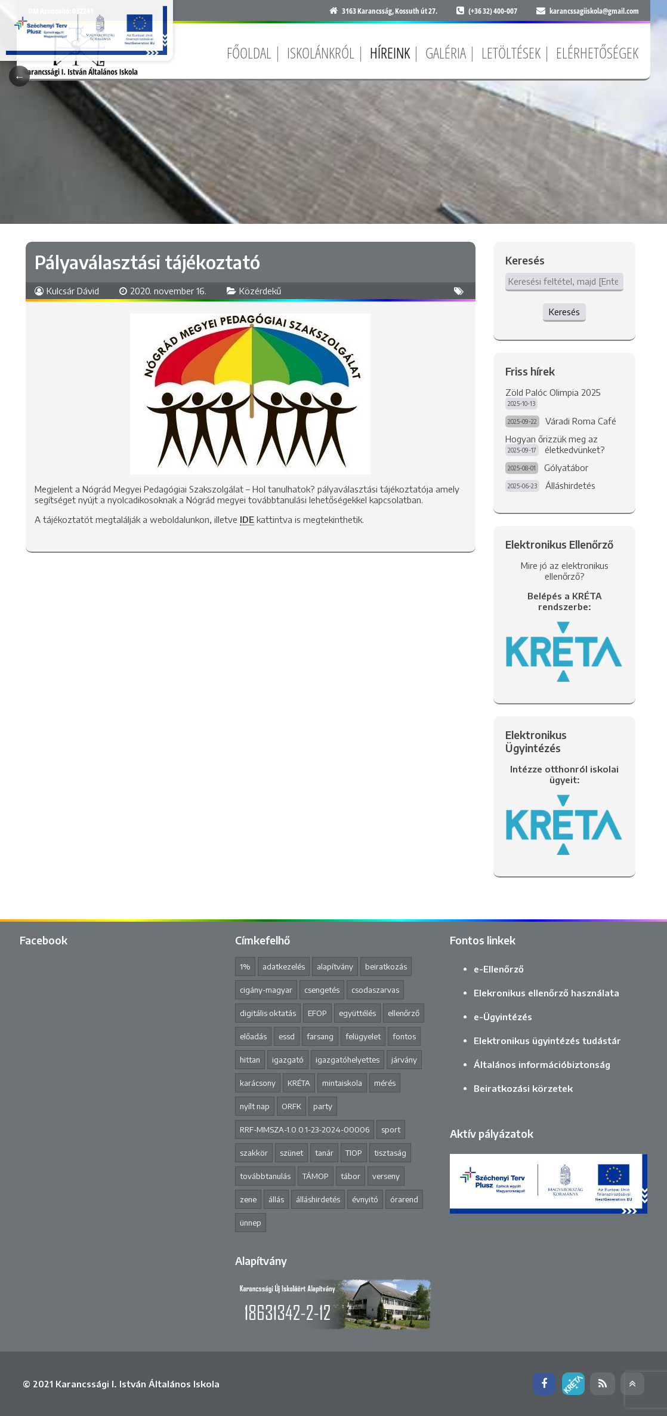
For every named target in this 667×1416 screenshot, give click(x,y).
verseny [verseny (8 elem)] (386, 1176)
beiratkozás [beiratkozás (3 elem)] (386, 966)
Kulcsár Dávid (73, 290)
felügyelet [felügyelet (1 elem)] (363, 1036)
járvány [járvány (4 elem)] (404, 1059)
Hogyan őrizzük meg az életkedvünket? (555, 444)
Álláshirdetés (570, 485)
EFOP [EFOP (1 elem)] (317, 1013)
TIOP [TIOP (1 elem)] (353, 1153)
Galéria (445, 52)
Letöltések (511, 52)
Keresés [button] (564, 311)
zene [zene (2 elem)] (248, 1199)
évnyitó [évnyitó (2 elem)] (365, 1199)
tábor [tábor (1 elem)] (350, 1176)
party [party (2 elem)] (322, 1106)
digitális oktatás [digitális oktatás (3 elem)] (268, 1013)
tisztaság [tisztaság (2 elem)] (390, 1153)
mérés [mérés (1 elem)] (385, 1083)
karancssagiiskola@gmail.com (594, 10)
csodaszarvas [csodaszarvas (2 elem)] (375, 990)
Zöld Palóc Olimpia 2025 (553, 392)
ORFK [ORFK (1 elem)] (291, 1106)
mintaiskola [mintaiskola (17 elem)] (342, 1083)
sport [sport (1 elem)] (390, 1129)
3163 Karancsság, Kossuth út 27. (389, 10)
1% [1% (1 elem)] (245, 966)
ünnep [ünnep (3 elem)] (250, 1222)
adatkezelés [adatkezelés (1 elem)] (284, 966)
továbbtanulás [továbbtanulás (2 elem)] (265, 1176)
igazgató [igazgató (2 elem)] (288, 1059)
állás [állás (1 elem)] (276, 1199)
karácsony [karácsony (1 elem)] (258, 1083)
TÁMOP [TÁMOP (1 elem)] (315, 1176)
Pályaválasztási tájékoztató (147, 262)
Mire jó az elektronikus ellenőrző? (565, 570)
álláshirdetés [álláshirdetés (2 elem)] (318, 1199)
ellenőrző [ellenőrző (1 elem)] (403, 1013)
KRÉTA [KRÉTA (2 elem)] (299, 1083)
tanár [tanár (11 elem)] (324, 1153)
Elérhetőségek (597, 52)
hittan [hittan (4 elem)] (250, 1059)
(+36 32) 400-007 (492, 10)
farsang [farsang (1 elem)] (320, 1036)
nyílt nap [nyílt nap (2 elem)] (255, 1106)
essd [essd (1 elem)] (287, 1036)
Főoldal (249, 52)
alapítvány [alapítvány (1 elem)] (335, 966)
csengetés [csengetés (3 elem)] (321, 990)
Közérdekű (260, 290)
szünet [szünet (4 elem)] (291, 1153)
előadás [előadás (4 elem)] (253, 1036)
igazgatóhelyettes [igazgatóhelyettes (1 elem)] (347, 1059)
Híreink (390, 52)
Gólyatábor (566, 467)
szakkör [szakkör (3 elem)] (254, 1153)
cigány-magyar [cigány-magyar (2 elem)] (266, 990)
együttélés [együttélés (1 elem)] (357, 1013)
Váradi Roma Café (580, 420)
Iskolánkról (320, 52)
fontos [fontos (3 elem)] (404, 1036)
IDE (247, 519)
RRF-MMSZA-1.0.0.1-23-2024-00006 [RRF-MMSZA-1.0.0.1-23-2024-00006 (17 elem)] (304, 1129)
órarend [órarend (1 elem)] (404, 1199)
